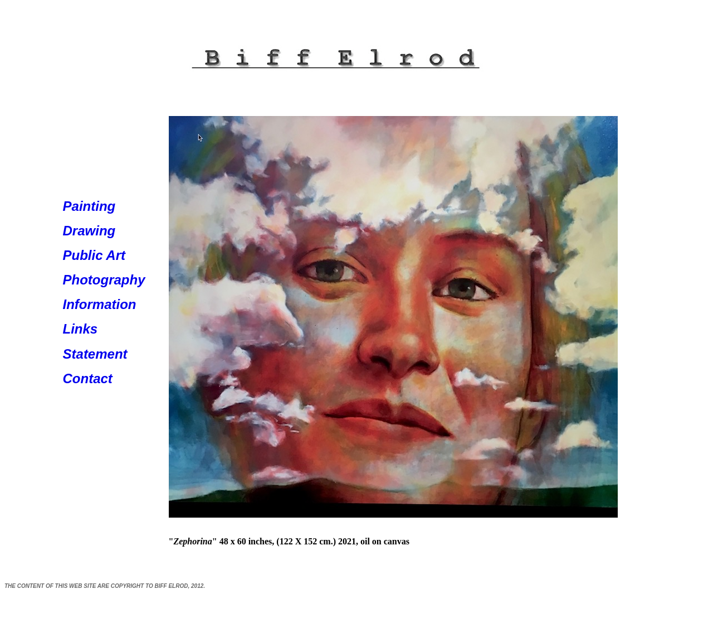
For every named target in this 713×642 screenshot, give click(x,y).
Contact (88, 378)
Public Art (94, 255)
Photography (104, 279)
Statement (95, 353)
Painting (89, 206)
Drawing (89, 230)
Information (99, 304)
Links (80, 328)
